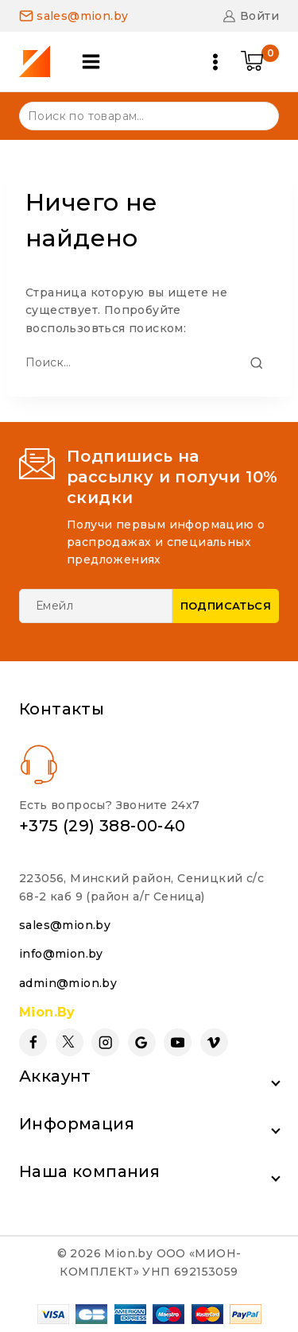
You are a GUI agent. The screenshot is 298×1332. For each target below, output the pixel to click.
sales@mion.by (64, 925)
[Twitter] (69, 1042)
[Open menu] (215, 62)
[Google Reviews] (142, 1042)
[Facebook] (33, 1042)
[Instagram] (105, 1042)
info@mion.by (61, 954)
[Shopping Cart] (260, 62)
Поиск (257, 115)
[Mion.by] (40, 61)
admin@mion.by (68, 983)
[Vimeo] (214, 1042)
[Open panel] (91, 61)
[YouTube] (178, 1042)
